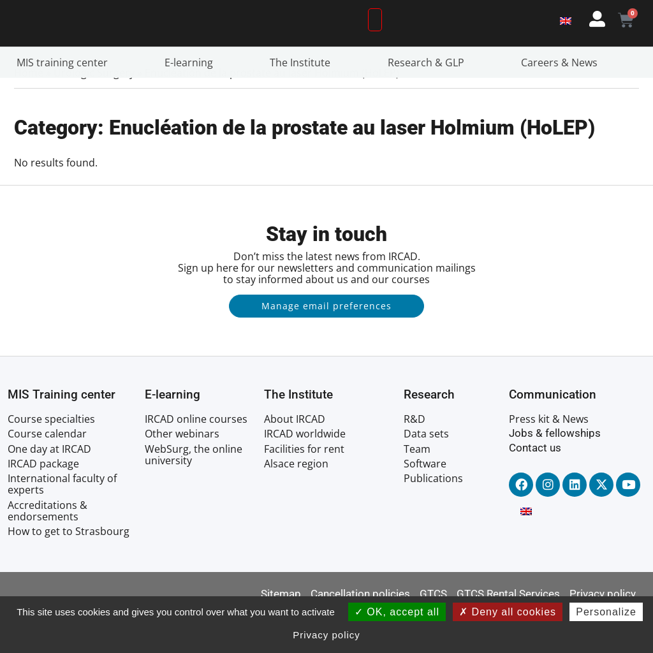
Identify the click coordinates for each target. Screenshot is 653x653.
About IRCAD (294, 457)
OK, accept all (397, 611)
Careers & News (562, 101)
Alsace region (296, 502)
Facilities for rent (304, 487)
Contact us (535, 486)
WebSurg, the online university (193, 493)
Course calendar (47, 473)
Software (425, 502)
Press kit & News (549, 457)
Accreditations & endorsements (47, 549)
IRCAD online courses (196, 457)
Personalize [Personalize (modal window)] (606, 611)
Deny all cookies (507, 611)
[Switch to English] (566, 39)
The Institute (303, 101)
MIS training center (65, 101)
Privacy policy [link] (326, 634)
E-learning (192, 101)
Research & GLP (429, 101)
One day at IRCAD (49, 487)
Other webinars (182, 473)
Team (417, 487)
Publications (433, 517)
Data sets (426, 473)
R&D (414, 457)
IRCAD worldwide (305, 473)
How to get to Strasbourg (68, 569)
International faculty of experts (62, 522)
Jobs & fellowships (555, 472)
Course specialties (51, 457)
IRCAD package (43, 502)
